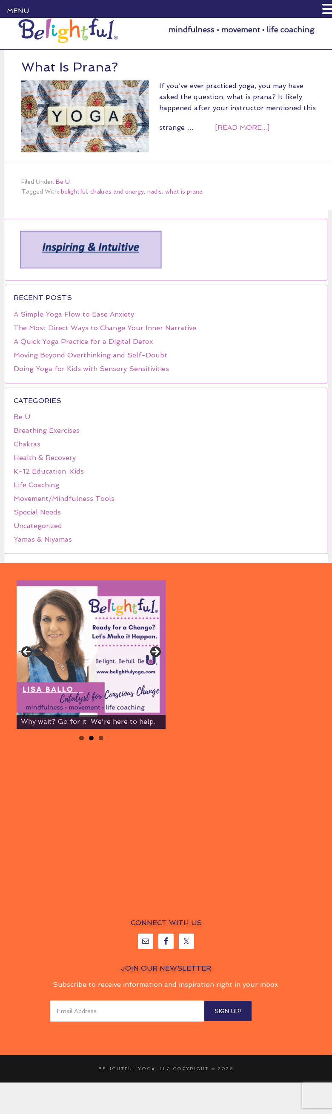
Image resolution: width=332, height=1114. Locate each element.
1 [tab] (81, 738)
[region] (90, 250)
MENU (18, 11)
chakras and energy (117, 191)
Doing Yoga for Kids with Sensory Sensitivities (91, 369)
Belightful (68, 30)
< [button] (27, 652)
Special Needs (37, 512)
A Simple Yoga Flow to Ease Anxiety (74, 314)
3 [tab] (101, 738)
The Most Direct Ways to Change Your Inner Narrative (105, 328)
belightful (74, 191)
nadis (154, 191)
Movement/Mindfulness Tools (64, 498)
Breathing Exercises (47, 430)
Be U (63, 181)
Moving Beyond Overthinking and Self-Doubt (90, 355)
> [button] (155, 652)
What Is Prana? (69, 67)
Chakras (27, 444)
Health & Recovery (45, 458)
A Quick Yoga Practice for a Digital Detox (83, 341)
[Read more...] (242, 127)
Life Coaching (36, 485)
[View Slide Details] (91, 654)
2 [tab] (91, 738)
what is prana (184, 191)
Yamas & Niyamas (43, 539)
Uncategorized (38, 526)
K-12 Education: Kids (49, 471)
